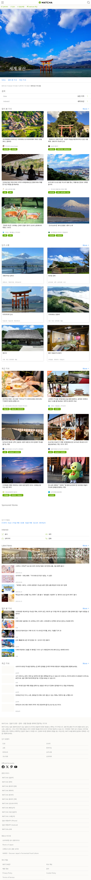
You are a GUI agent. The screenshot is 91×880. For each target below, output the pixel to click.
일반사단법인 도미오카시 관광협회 (14, 449)
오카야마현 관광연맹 (56, 492)
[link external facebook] (3, 767)
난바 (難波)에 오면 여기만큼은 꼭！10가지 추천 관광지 (33, 640)
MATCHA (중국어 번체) (9, 786)
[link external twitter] (8, 767)
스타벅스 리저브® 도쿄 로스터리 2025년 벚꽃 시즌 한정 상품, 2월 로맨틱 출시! (40, 566)
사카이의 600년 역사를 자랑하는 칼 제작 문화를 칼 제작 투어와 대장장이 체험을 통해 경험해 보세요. (46, 666)
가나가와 (5, 756)
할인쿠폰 (20, 7)
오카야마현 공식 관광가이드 (11, 840)
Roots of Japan (8, 845)
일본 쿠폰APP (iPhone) (9, 821)
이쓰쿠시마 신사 (8, 314)
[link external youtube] (16, 767)
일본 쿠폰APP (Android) (10, 825)
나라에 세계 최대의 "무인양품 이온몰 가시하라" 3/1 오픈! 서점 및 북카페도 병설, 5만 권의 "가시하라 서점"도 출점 (38, 558)
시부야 (5, 523)
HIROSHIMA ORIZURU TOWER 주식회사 (16, 406)
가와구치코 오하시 (8, 276)
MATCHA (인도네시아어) (10, 803)
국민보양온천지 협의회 (11, 492)
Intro (4, 80)
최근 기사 (22, 80)
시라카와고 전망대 (54, 314)
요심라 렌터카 (54, 146)
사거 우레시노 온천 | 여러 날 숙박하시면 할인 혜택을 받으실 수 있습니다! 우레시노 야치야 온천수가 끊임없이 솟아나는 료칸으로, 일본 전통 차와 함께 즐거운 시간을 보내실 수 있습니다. (52, 677)
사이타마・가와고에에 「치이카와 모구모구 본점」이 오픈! (34, 576)
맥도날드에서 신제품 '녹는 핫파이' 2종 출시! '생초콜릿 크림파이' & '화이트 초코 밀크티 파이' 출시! (46, 595)
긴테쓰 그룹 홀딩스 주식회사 (12, 232)
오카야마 (49, 756)
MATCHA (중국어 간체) (9, 799)
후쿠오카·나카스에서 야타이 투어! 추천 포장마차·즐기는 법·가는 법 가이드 (38, 705)
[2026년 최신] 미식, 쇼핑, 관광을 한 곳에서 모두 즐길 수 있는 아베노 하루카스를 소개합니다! (44, 695)
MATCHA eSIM (7, 829)
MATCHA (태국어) (8, 790)
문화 (48, 538)
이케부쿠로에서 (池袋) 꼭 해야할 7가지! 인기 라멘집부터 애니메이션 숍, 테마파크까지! (42, 650)
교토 (4, 748)
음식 (12, 7)
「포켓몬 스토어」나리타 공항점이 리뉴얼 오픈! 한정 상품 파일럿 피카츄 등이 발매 (41, 585)
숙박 (48, 534)
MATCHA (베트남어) (8, 808)
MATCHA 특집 (32, 7)
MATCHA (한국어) (8, 795)
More (85, 109)
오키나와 (49, 752)
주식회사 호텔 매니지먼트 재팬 (59, 189)
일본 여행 (29, 523)
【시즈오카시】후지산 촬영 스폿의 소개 (60, 225)
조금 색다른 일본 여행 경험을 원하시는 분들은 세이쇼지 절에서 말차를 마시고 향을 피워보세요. (45, 686)
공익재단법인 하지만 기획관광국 (59, 232)
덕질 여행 (16, 523)
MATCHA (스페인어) (8, 816)
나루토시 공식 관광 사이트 (11, 849)
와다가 (5, 353)
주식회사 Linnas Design (11, 146)
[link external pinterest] (12, 767)
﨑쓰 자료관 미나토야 (54, 353)
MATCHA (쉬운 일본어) (9, 812)
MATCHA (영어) (7, 782)
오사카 (36, 523)
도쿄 (10, 523)
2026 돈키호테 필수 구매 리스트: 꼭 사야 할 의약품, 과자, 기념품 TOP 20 (38, 631)
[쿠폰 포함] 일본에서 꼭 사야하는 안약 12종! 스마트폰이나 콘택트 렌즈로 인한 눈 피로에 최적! (45, 621)
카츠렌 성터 (51, 276)
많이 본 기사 (12, 80)
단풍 (22, 523)
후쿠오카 (43, 523)
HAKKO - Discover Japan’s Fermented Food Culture (21, 853)
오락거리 (4, 7)
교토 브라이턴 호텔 (10, 189)
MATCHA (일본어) (8, 778)
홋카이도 (49, 748)
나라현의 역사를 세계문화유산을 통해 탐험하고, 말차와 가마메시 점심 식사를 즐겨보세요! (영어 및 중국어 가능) (68, 400)
